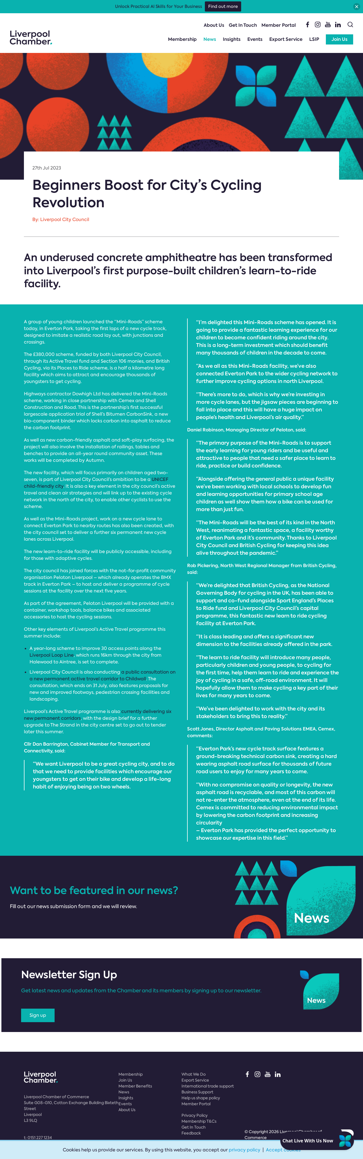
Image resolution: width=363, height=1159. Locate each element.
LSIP (314, 39)
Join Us (339, 39)
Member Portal (278, 25)
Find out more (223, 6)
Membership (182, 39)
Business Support (197, 1092)
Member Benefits (135, 1086)
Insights (232, 39)
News (209, 39)
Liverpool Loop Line (52, 655)
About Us (214, 25)
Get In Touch (243, 25)
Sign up (38, 1015)
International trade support (208, 1086)
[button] (356, 6)
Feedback (191, 1133)
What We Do (194, 1074)
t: (38, 1137)
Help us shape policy (201, 1097)
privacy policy (244, 1150)
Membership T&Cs (199, 1121)
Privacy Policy (195, 1115)
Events (255, 39)
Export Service (285, 39)
